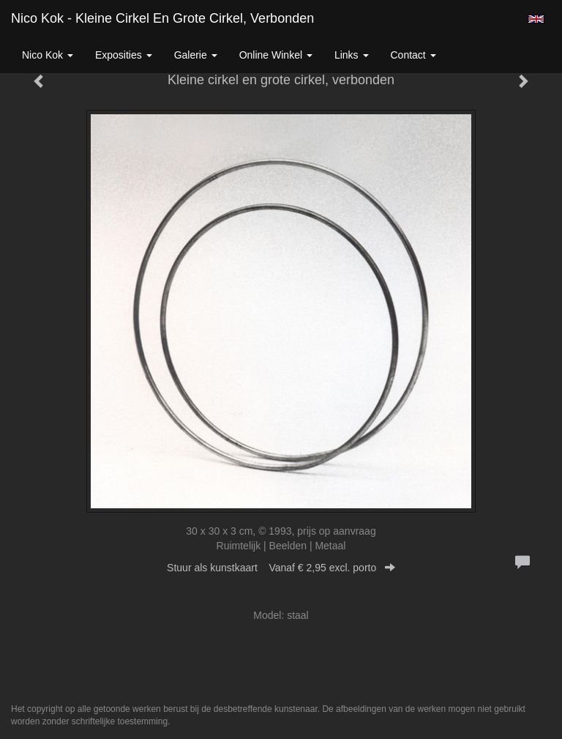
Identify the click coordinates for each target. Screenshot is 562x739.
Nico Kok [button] (47, 55)
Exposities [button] (123, 55)
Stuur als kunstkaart (281, 567)
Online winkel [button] (275, 55)
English (536, 19)
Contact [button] (413, 55)
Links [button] (351, 55)
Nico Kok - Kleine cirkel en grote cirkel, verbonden (162, 18)
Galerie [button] (195, 55)
